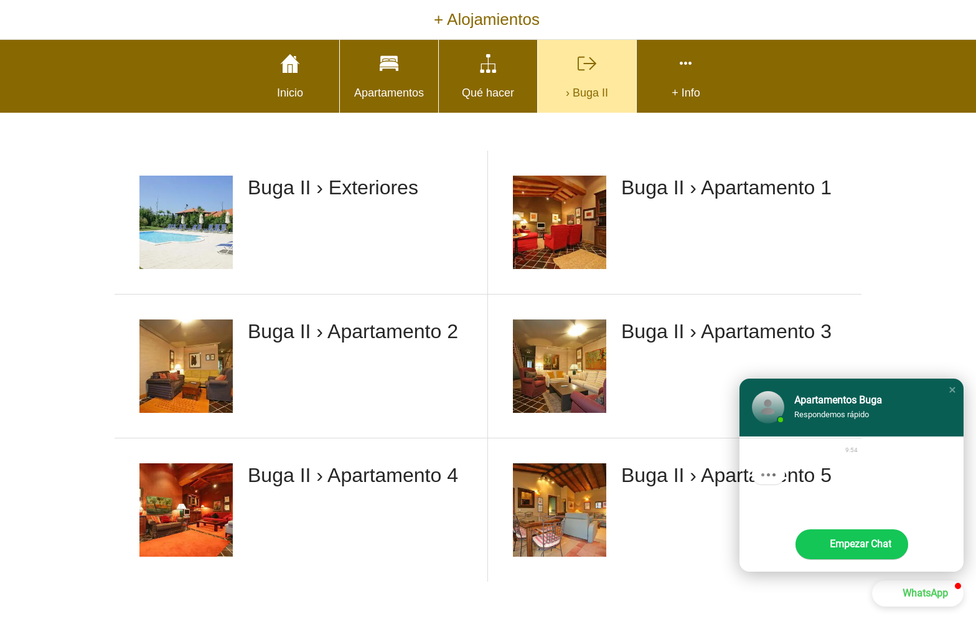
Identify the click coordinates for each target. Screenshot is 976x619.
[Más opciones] (686, 76)
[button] (952, 390)
